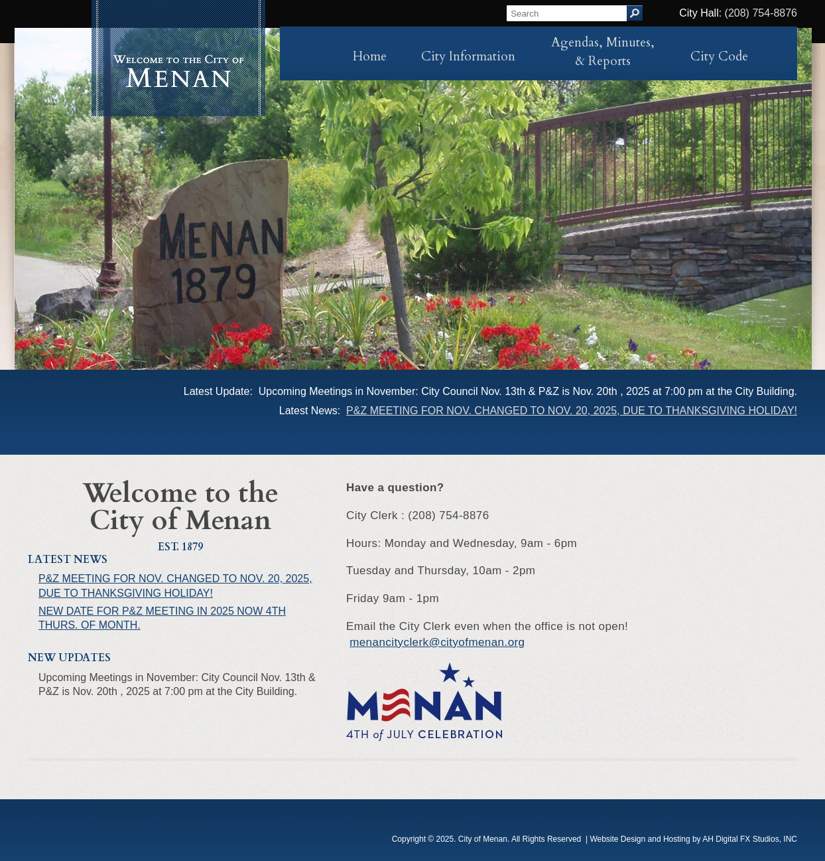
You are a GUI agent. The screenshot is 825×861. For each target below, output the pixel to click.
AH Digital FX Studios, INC (749, 839)
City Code (719, 56)
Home (370, 56)
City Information (468, 56)
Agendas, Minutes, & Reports (603, 52)
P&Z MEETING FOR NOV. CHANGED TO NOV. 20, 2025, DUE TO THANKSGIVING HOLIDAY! (571, 410)
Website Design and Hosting (640, 839)
